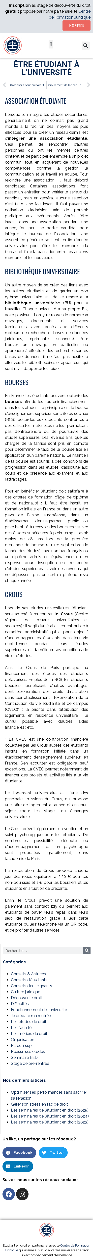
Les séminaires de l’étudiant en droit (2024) (50, 1116)
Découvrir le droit (26, 997)
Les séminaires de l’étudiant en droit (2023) (50, 1122)
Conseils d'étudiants (29, 980)
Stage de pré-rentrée (30, 1063)
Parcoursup (21, 1045)
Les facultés (22, 1027)
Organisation (22, 1039)
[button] (51, 44)
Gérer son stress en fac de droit (39, 1104)
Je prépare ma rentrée (31, 1015)
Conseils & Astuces (28, 974)
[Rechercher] (87, 950)
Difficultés (20, 1003)
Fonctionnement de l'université (39, 1009)
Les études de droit (28, 1021)
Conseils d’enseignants (31, 986)
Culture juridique (25, 991)
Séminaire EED (24, 1057)
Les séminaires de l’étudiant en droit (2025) (50, 1110)
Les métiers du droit (29, 1033)
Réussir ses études (28, 1051)
